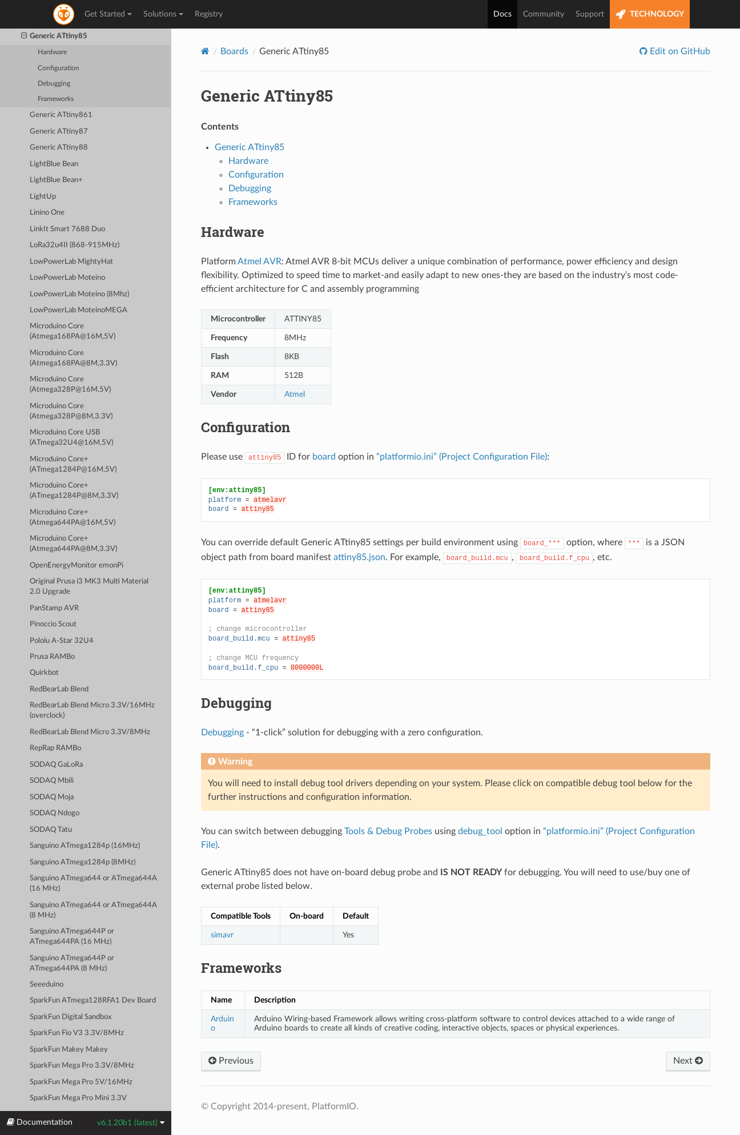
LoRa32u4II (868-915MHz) (74, 245)
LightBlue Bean (54, 164)
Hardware (52, 52)
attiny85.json (359, 557)
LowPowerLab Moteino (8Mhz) (79, 294)
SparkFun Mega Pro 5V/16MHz (81, 1082)
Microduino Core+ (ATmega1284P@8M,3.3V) (74, 491)
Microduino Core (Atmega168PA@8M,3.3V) (73, 358)
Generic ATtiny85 (54, 36)
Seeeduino (46, 984)
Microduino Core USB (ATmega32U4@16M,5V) (71, 437)
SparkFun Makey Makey (69, 1049)
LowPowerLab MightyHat (71, 261)
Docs (502, 14)
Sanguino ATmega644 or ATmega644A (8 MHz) (93, 910)
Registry (209, 14)
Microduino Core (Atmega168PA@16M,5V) (72, 331)
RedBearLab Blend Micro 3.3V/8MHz (90, 732)
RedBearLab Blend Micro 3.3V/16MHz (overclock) (92, 710)
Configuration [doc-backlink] (245, 427)
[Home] (205, 51)
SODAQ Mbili (52, 780)
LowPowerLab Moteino (67, 277)
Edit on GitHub (679, 51)
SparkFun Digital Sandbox (70, 1017)
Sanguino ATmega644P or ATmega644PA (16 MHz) (72, 936)
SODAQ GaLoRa (56, 764)
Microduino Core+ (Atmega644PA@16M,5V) (72, 517)
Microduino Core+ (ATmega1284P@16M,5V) (73, 464)
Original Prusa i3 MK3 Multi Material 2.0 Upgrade (89, 586)
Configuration (58, 68)
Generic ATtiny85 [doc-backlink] (267, 95)
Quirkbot (44, 673)
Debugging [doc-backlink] (236, 703)
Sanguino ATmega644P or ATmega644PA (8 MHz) (72, 963)
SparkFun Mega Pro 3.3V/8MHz (82, 1065)
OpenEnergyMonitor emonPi (76, 565)
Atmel (294, 394)
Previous (231, 1060)
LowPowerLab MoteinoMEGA (78, 310)
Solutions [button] (163, 14)
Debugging (54, 84)
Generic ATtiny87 (59, 131)
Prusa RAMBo (52, 657)
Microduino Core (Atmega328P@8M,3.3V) (71, 411)
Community (543, 14)
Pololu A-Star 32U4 (62, 641)
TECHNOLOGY (650, 14)
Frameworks (56, 99)
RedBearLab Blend (59, 689)
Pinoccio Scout (53, 624)
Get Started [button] (108, 14)
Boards (234, 51)
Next (688, 1060)
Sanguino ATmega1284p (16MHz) (85, 846)
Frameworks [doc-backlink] (241, 968)
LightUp (43, 196)
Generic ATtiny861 (61, 115)
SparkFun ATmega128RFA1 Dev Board (93, 1000)
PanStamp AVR (54, 608)
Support (590, 14)
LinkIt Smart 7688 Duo (67, 229)
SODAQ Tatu (51, 830)
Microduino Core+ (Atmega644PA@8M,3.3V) (73, 544)
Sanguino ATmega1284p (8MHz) (82, 862)
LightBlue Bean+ (56, 180)
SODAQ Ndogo (54, 813)
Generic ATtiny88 (59, 147)
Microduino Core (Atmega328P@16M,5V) (70, 384)
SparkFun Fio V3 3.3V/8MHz (77, 1033)
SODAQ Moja (52, 797)
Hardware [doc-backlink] (232, 232)
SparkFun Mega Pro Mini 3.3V (78, 1098)
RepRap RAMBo (55, 748)
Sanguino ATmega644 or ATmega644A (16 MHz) (93, 883)
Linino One (47, 212)
